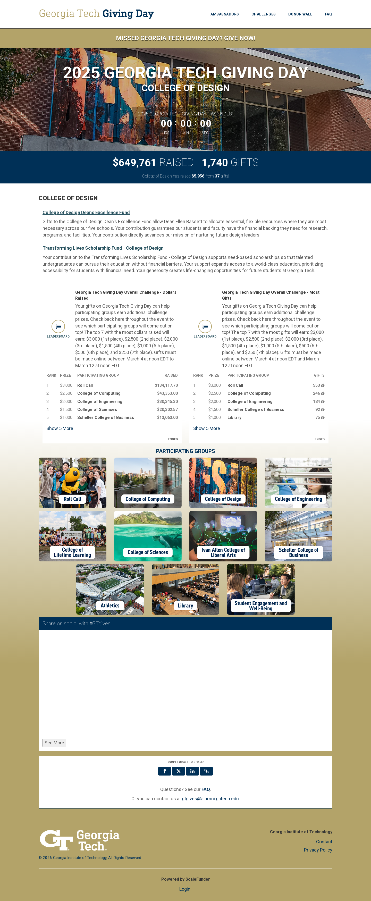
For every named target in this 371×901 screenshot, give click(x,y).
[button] (206, 771)
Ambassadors (224, 14)
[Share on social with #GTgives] (185, 685)
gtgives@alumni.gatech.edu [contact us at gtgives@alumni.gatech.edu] (210, 798)
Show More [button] (59, 428)
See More (54, 742)
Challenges (263, 14)
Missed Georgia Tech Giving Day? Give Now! (185, 38)
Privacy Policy (318, 850)
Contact (324, 841)
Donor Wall (300, 14)
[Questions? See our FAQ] (205, 789)
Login (184, 889)
